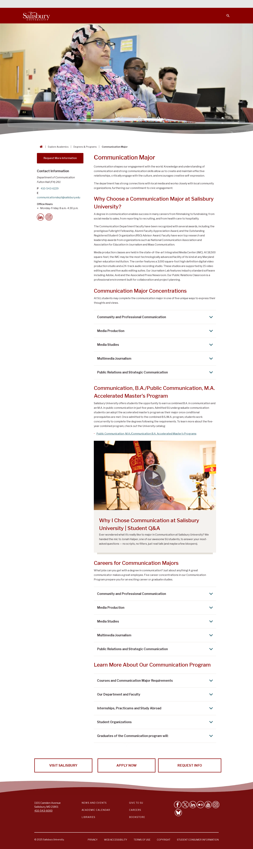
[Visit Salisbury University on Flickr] (200, 804)
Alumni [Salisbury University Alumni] (208, 4)
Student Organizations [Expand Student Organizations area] (156, 722)
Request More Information (60, 158)
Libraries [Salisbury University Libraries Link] (88, 817)
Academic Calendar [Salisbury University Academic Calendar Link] (96, 810)
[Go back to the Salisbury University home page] (40, 146)
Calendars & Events (133, 4)
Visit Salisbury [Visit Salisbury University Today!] (63, 765)
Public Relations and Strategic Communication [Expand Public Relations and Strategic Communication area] (156, 372)
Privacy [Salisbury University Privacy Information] (93, 839)
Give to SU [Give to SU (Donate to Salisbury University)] (136, 802)
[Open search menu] (226, 14)
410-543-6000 (43, 810)
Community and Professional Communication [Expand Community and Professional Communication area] (156, 317)
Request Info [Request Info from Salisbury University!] (189, 765)
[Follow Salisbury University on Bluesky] (178, 812)
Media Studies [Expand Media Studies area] (156, 344)
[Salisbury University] (36, 15)
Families (194, 4)
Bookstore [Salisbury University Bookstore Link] (137, 817)
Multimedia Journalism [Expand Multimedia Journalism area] (156, 358)
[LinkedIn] (40, 217)
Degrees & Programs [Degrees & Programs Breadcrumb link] (85, 146)
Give (223, 4)
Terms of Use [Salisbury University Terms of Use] (142, 839)
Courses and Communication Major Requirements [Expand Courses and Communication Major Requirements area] (156, 680)
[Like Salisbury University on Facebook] (177, 804)
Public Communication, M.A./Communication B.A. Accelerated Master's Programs (146, 433)
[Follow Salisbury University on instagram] (215, 804)
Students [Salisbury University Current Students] (155, 4)
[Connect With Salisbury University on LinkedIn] (192, 804)
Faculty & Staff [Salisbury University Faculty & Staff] (175, 4)
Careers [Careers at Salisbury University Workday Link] (135, 810)
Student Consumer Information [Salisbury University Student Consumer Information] (198, 839)
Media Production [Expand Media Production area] (156, 330)
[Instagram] (49, 217)
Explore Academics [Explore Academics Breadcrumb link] (58, 146)
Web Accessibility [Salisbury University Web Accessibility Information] (115, 839)
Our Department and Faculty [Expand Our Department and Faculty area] (156, 694)
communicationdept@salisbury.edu (58, 197)
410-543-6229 (50, 188)
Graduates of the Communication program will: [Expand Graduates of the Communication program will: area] (156, 735)
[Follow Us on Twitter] (185, 804)
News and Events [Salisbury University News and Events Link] (94, 802)
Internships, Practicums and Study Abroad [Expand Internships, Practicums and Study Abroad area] (156, 708)
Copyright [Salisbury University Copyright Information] (163, 839)
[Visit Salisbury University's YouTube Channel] (208, 804)
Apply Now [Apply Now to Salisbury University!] (126, 765)
